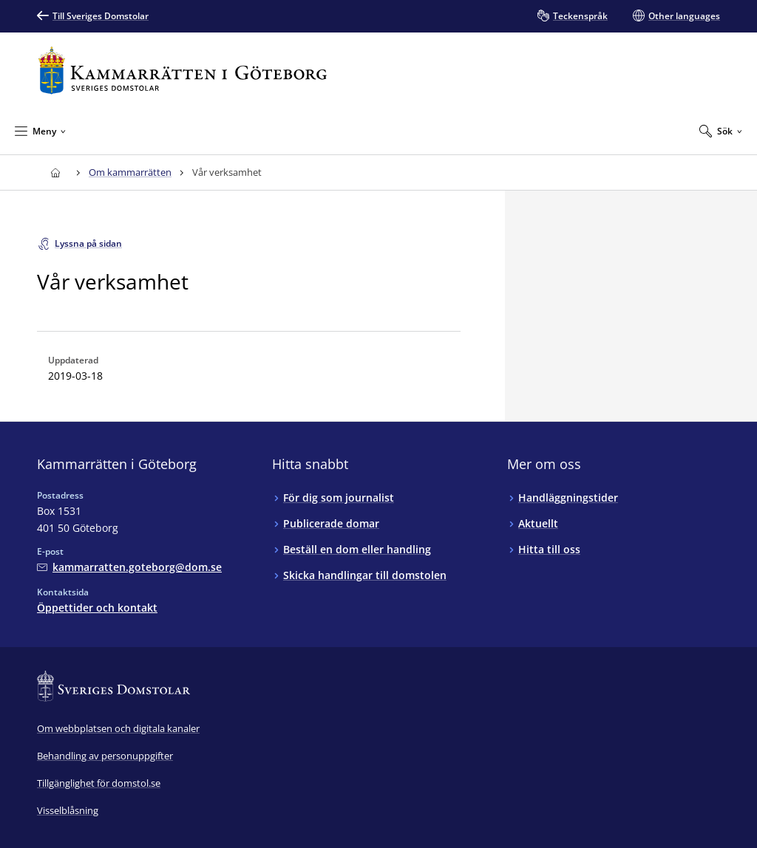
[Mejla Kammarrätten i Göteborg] (129, 566)
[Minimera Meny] (40, 131)
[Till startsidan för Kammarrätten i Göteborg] (182, 71)
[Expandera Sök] (721, 131)
